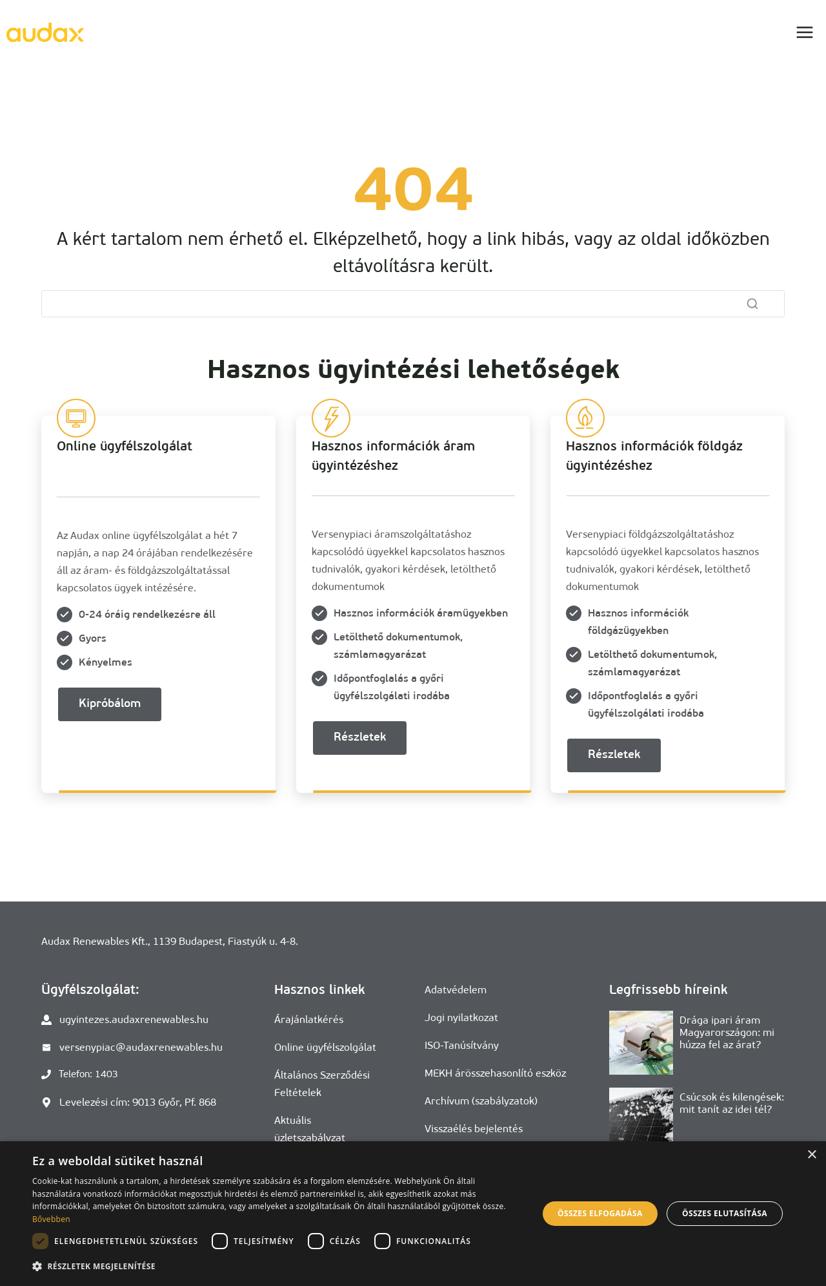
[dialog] (413, 1213)
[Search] (413, 303)
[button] (277, 1266)
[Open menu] (804, 32)
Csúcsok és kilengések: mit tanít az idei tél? (732, 1103)
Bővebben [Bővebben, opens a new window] (51, 1219)
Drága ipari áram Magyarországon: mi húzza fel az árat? (727, 1032)
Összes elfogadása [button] (600, 1213)
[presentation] (641, 1043)
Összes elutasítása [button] (724, 1213)
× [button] (811, 1155)
